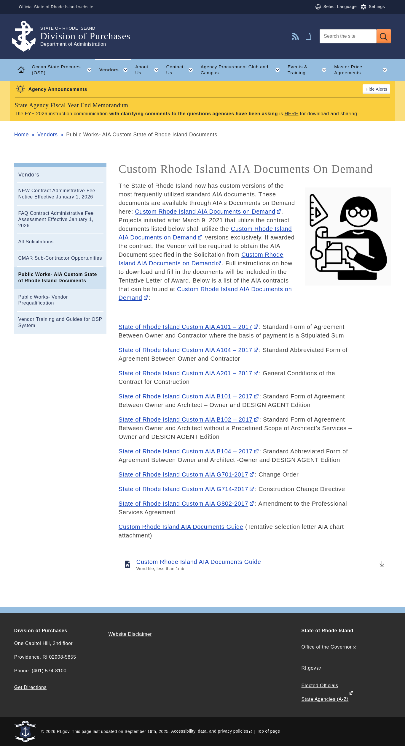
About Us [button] (148, 69)
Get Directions (30, 687)
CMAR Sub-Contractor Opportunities (60, 258)
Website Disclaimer (130, 634)
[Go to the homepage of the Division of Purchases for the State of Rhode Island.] (27, 36)
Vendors (47, 135)
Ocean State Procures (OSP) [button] (63, 69)
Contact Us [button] (181, 69)
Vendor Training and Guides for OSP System (60, 322)
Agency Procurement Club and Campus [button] (242, 69)
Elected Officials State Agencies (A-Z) (325, 692)
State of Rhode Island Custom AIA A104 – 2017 (185, 350)
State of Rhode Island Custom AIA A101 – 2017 (185, 327)
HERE (292, 113)
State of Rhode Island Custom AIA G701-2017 (183, 474)
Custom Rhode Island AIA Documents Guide (181, 526)
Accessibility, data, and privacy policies (209, 731)
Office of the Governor (327, 646)
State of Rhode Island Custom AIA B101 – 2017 (186, 396)
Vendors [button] (115, 69)
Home (21, 135)
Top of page (268, 731)
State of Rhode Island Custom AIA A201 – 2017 (185, 373)
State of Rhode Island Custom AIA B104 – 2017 (186, 451)
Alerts (381, 89)
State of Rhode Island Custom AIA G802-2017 (183, 503)
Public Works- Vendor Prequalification (43, 300)
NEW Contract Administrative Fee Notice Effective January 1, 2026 (56, 193)
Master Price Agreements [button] (362, 69)
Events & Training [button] (309, 69)
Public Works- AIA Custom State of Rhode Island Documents (57, 277)
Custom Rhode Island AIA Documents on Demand (205, 211)
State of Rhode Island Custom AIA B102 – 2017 (186, 419)
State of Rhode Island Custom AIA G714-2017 (183, 489)
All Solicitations (36, 241)
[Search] (348, 36)
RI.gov (309, 668)
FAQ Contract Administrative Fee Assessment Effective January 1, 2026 (56, 219)
